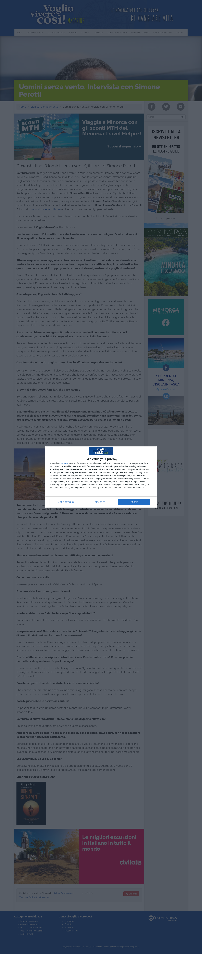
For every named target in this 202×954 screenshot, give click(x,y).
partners (64, 463)
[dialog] (101, 477)
